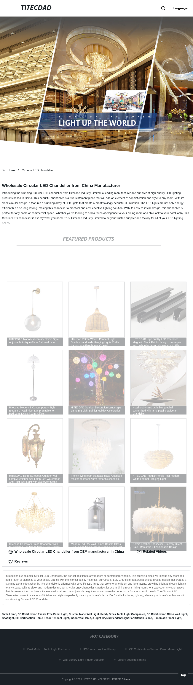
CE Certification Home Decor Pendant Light (42, 618)
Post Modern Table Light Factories (49, 649)
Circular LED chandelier (37, 170)
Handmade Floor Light (167, 618)
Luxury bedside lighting (133, 659)
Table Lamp (9, 614)
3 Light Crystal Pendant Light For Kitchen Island (122, 618)
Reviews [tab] (18, 561)
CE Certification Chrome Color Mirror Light (156, 649)
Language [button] (180, 8)
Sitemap (126, 679)
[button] (151, 8)
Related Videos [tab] (152, 552)
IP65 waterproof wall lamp (100, 649)
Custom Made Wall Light (84, 614)
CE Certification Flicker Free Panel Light (42, 614)
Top (183, 675)
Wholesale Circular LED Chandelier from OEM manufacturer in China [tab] (66, 552)
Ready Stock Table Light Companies (122, 614)
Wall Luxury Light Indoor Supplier (84, 659)
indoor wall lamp (81, 618)
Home (11, 170)
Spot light (8, 618)
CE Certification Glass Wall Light (167, 614)
